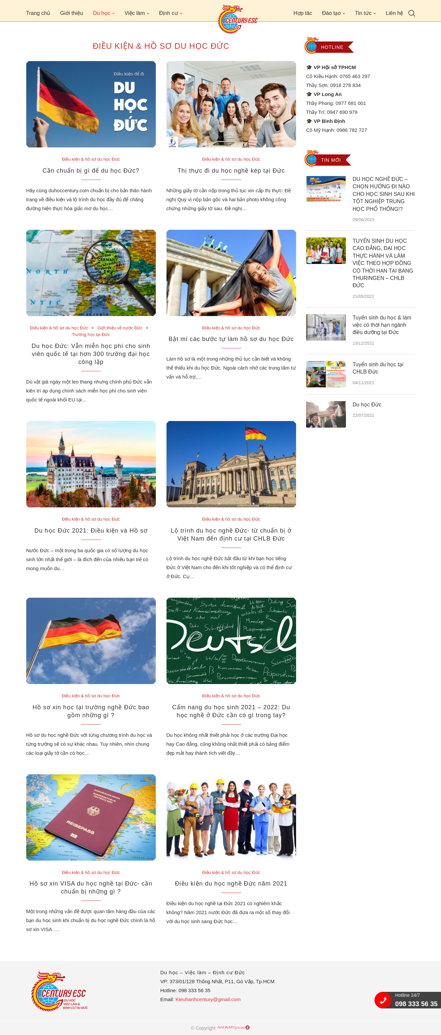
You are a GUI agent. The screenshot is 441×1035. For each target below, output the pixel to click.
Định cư (168, 13)
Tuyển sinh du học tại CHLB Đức (378, 368)
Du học (101, 13)
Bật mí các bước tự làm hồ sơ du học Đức (231, 339)
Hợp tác (302, 13)
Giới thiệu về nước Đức (119, 327)
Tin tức (363, 13)
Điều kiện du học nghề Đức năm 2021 (231, 883)
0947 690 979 (342, 112)
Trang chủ (38, 13)
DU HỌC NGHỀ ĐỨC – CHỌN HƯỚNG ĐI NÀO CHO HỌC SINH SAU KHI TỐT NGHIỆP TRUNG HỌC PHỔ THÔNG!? (384, 194)
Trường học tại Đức (91, 334)
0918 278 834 (345, 85)
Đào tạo (331, 13)
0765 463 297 (355, 76)
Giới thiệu (71, 13)
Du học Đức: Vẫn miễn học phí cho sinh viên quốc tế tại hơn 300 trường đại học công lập (91, 354)
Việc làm (135, 13)
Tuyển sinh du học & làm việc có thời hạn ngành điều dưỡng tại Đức (382, 325)
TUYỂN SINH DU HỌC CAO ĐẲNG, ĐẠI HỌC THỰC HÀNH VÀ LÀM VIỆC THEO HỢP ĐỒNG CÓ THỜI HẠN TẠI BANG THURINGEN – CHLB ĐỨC (383, 263)
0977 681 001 (351, 103)
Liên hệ (394, 13)
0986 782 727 (352, 130)
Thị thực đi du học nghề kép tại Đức (231, 170)
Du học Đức (367, 404)
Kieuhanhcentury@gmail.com (208, 999)
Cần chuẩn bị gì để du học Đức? (91, 170)
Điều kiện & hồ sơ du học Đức (91, 159)
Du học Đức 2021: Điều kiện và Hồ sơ (91, 530)
